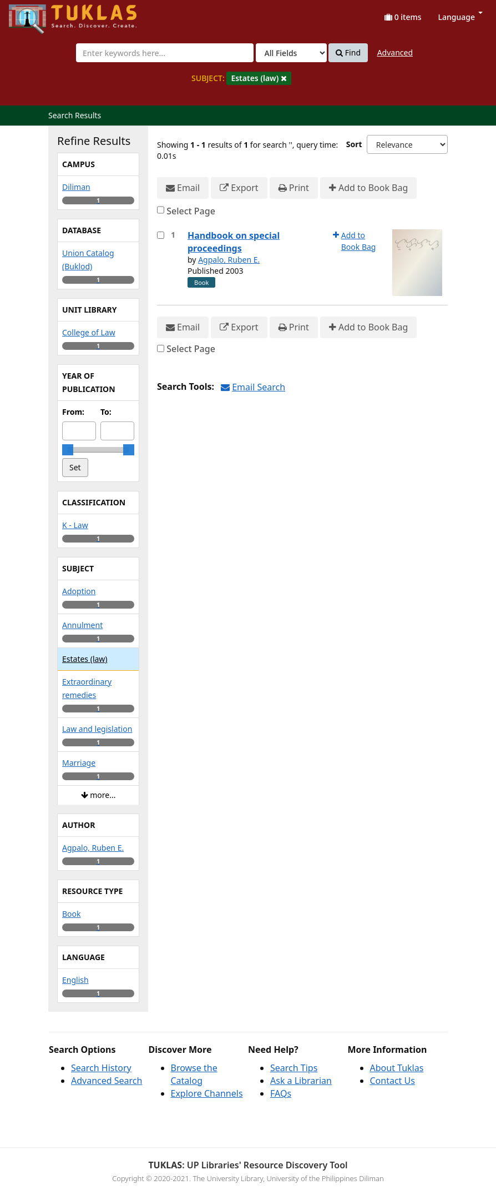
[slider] (67, 449)
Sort (354, 144)
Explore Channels (207, 1093)
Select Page (190, 211)
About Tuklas (397, 1068)
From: (73, 411)
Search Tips (293, 1068)
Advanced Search (106, 1080)
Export (239, 188)
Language (460, 17)
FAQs (280, 1093)
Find (348, 52)
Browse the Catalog (194, 1074)
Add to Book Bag (368, 188)
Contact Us (392, 1080)
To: (106, 411)
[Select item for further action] (160, 235)
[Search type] (291, 52)
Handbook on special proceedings (234, 241)
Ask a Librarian (301, 1080)
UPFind (36, 14)
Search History (101, 1068)
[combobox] (165, 52)
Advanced (395, 52)
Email (183, 188)
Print (294, 188)
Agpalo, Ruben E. (229, 259)
